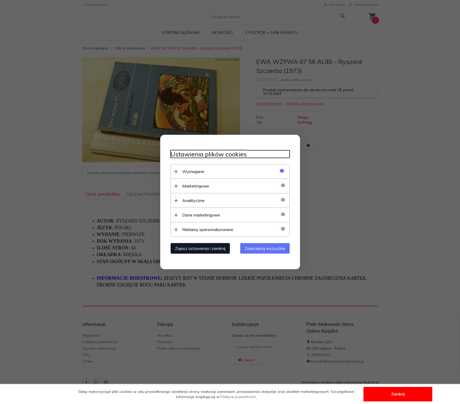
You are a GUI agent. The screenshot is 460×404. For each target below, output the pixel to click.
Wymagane (193, 171)
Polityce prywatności (238, 396)
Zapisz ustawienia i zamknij (200, 248)
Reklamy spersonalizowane (207, 229)
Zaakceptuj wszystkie (265, 248)
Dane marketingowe (201, 215)
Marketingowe (195, 186)
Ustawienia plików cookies (209, 154)
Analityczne (193, 200)
